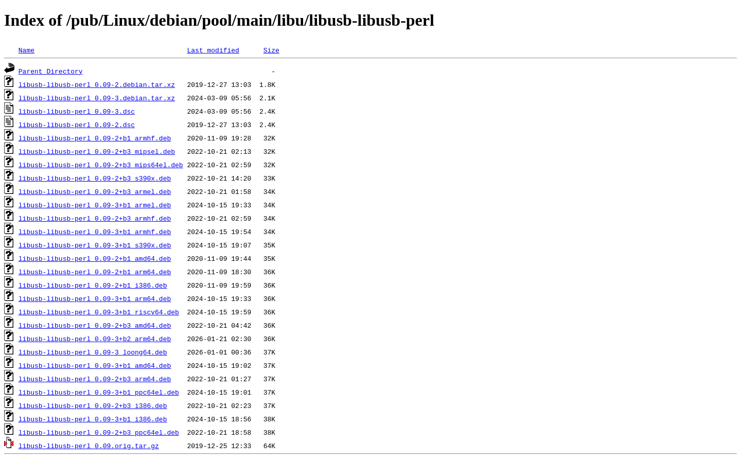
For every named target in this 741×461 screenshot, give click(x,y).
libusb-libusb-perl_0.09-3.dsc (77, 111)
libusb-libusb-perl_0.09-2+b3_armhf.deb (95, 218)
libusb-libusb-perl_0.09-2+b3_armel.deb (95, 191)
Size (271, 50)
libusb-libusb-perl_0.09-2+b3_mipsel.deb (97, 151)
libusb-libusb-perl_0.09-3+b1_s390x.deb (95, 245)
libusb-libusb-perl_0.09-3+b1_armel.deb (95, 204)
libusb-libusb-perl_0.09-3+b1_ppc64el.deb (99, 392)
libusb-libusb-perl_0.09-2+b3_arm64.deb (95, 378)
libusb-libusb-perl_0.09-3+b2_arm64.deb (95, 338)
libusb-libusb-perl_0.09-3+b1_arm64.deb (95, 298)
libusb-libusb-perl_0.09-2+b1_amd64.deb (95, 258)
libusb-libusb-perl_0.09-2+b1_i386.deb (93, 285)
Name (26, 50)
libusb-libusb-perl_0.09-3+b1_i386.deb (93, 418)
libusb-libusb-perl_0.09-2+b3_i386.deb (93, 405)
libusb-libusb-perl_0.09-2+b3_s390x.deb (95, 178)
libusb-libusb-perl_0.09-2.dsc (77, 124)
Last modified (213, 50)
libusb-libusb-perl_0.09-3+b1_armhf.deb (95, 231)
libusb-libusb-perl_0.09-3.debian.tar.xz (97, 97)
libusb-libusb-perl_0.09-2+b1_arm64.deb (95, 271)
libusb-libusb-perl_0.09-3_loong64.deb (93, 352)
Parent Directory (51, 71)
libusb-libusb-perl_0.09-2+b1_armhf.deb (95, 138)
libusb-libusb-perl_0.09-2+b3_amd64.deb (95, 325)
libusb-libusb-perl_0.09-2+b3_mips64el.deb (101, 164)
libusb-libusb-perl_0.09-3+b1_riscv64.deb (99, 311)
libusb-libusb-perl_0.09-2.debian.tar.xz (97, 84)
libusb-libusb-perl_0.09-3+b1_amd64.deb (95, 365)
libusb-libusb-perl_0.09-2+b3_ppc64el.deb (99, 432)
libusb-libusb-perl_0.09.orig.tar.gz (89, 445)
